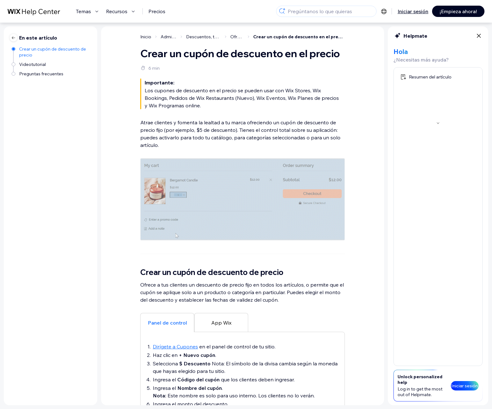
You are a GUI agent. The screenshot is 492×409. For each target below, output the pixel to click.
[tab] (167, 322)
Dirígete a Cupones (175, 346)
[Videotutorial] (51, 64)
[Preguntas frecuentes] (51, 73)
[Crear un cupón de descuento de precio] (51, 51)
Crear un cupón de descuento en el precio (299, 37)
